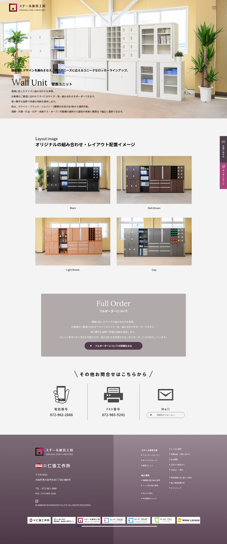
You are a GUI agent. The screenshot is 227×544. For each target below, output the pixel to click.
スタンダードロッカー (150, 455)
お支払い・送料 (176, 470)
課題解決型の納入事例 (150, 480)
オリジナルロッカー (149, 460)
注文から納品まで (177, 464)
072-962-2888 (61, 414)
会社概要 (173, 459)
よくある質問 (175, 449)
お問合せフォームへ (165, 414)
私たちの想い (147, 493)
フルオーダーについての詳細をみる (113, 345)
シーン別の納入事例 (149, 485)
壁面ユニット (147, 465)
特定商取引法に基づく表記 (180, 477)
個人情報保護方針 (177, 483)
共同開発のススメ (149, 498)
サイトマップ (175, 488)
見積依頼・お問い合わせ (179, 454)
